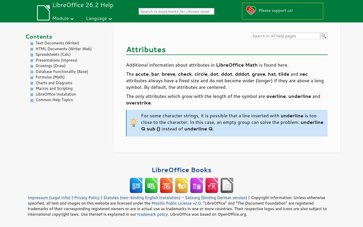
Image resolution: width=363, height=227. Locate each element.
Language (96, 18)
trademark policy (152, 214)
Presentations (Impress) (56, 60)
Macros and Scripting (54, 88)
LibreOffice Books (181, 169)
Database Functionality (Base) (62, 71)
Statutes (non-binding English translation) (141, 197)
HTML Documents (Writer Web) (64, 48)
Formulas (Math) (50, 77)
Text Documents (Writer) (57, 43)
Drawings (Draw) (51, 65)
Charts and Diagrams (54, 83)
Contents (38, 36)
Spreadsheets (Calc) (53, 54)
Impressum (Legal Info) (49, 197)
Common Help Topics (54, 99)
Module (60, 18)
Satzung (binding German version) (216, 197)
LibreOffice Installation (56, 94)
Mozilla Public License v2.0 (176, 203)
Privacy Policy (86, 197)
